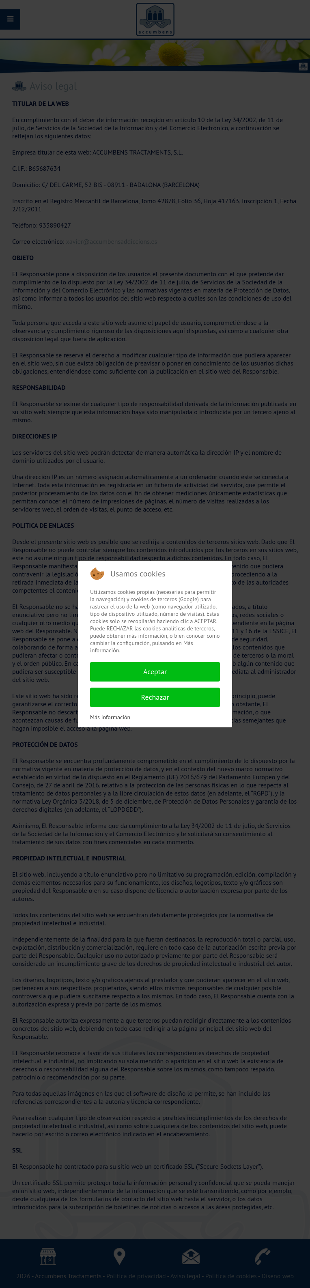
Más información (110, 717)
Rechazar (155, 697)
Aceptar (155, 671)
